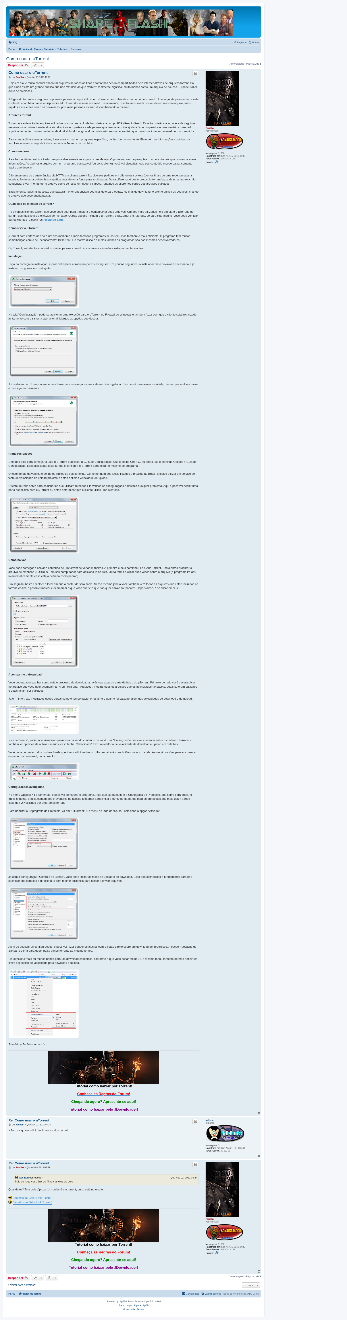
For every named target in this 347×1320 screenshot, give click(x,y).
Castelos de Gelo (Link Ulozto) (32, 1197)
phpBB (122, 1301)
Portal (11, 49)
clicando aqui (53, 219)
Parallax (210, 128)
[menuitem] (12, 42)
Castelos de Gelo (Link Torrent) (32, 1202)
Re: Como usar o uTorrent (28, 1120)
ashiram (210, 1120)
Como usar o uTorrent (27, 58)
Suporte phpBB (141, 1305)
